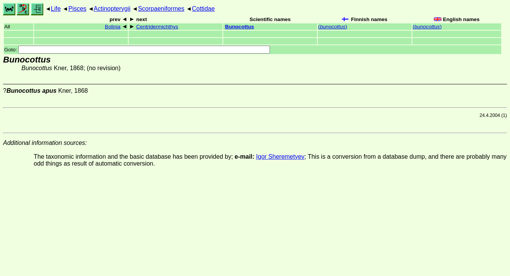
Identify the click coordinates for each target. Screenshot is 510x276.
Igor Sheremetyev (280, 156)
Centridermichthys (157, 27)
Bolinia (113, 27)
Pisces (77, 8)
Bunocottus (239, 27)
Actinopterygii (112, 8)
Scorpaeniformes (161, 8)
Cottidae (203, 8)
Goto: (137, 50)
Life (56, 8)
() (332, 27)
